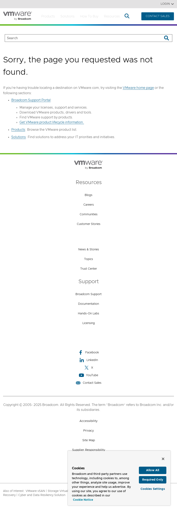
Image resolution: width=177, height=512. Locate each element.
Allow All (152, 470)
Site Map (88, 440)
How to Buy (89, 16)
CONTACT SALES (158, 16)
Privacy (88, 430)
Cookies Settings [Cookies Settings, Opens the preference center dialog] (153, 489)
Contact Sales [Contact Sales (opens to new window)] (88, 382)
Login (167, 4)
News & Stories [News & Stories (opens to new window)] (88, 249)
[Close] (163, 458)
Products (48, 16)
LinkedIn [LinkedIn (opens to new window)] (88, 360)
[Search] (166, 38)
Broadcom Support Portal (31, 100)
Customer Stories (88, 224)
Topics (88, 259)
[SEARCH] (79, 38)
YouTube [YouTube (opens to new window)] (88, 375)
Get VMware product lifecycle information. (51, 122)
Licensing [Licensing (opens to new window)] (88, 323)
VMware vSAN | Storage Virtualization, (52, 491)
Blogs (88, 195)
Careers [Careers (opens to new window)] (88, 204)
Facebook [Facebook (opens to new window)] (88, 352)
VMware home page (138, 87)
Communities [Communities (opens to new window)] (89, 214)
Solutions (67, 16)
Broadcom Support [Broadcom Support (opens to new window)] (88, 294)
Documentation (88, 303)
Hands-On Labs (88, 313)
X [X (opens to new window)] (88, 367)
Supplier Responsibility (88, 449)
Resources (112, 16)
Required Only (152, 479)
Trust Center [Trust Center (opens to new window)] (88, 268)
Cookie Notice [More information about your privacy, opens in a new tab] (83, 499)
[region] (119, 478)
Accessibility (88, 421)
